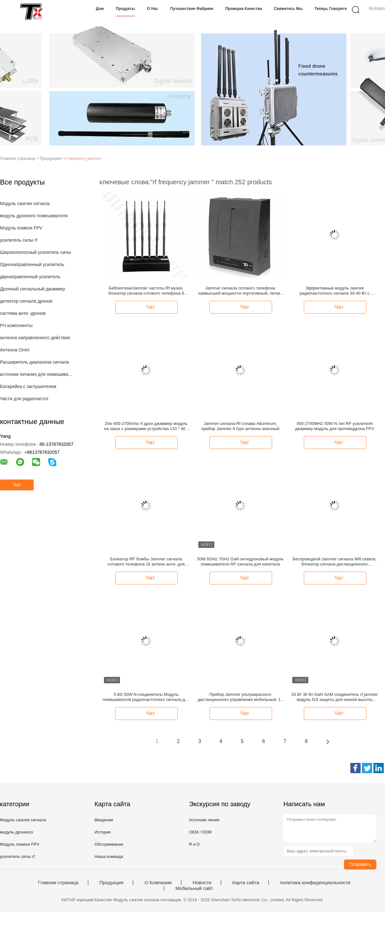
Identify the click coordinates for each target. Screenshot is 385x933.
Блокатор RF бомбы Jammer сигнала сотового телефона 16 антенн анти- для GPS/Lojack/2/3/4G (146, 562)
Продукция (111, 882)
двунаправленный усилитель (30, 276)
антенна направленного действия (35, 337)
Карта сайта (245, 882)
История (102, 832)
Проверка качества (243, 8)
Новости (202, 882)
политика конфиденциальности (315, 882)
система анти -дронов (23, 313)
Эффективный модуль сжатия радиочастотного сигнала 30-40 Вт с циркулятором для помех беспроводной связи (334, 291)
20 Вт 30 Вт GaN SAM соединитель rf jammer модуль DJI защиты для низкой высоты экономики (334, 697)
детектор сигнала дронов (26, 301)
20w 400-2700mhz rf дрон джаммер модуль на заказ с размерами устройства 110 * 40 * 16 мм (146, 426)
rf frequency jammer (82, 158)
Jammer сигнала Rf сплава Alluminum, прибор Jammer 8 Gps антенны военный (240, 426)
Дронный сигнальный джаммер (32, 288)
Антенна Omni (15, 349)
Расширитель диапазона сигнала (34, 362)
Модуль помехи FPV (21, 227)
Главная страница (58, 882)
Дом (100, 8)
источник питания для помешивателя (36, 374)
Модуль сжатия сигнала (25, 203)
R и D (194, 844)
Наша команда (108, 856)
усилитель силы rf (18, 240)
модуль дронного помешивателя (34, 215)
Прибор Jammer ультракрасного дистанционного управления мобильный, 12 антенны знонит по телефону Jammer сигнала (240, 697)
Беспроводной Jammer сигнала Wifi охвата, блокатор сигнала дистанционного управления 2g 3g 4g (334, 562)
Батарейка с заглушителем (28, 386)
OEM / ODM (200, 832)
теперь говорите (330, 8)
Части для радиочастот (24, 398)
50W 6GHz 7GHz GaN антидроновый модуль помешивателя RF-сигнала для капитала (240, 561)
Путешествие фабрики (191, 8)
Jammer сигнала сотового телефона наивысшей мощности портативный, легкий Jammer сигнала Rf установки (240, 291)
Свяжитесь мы (288, 8)
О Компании (158, 882)
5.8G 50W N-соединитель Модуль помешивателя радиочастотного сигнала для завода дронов (146, 697)
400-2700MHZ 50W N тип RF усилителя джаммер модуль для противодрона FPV (334, 426)
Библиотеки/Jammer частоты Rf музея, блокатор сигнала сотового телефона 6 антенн (146, 291)
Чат (17, 485)
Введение (103, 819)
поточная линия (204, 819)
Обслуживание (108, 844)
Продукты (125, 8)
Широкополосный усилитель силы (35, 252)
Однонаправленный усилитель (32, 264)
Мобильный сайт (194, 888)
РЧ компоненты (16, 325)
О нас (152, 8)
